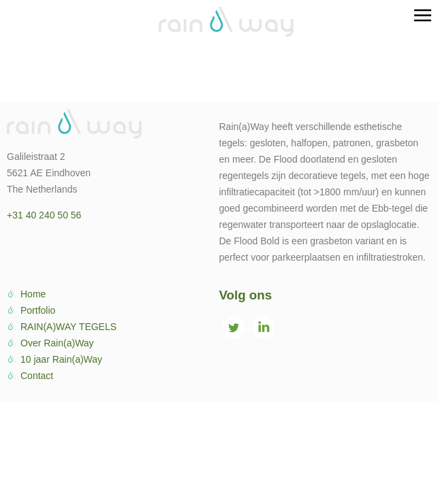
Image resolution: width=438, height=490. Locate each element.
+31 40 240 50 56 (44, 215)
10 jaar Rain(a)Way (61, 359)
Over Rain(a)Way (57, 343)
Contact (36, 375)
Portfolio (37, 310)
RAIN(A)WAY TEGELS (68, 326)
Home (33, 294)
